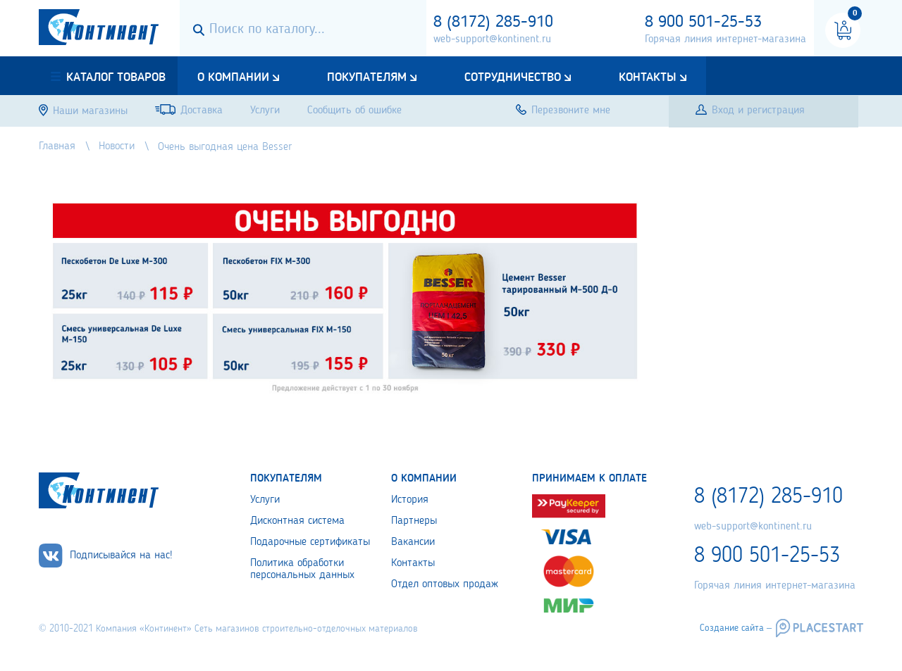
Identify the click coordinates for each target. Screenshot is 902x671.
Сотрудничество (512, 77)
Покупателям (367, 77)
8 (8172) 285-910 (493, 22)
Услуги (265, 500)
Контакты (647, 77)
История (409, 500)
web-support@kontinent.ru (492, 39)
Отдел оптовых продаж (444, 584)
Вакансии (413, 542)
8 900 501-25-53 (703, 22)
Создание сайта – (736, 628)
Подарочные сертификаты (310, 542)
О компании (233, 77)
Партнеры (414, 521)
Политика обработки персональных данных (302, 569)
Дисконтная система (297, 521)
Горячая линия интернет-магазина (725, 39)
